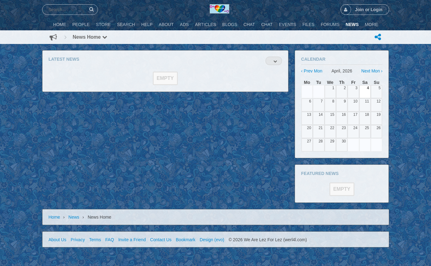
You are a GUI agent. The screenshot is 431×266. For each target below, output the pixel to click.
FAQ (109, 239)
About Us (58, 239)
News (73, 217)
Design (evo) (212, 239)
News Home (90, 37)
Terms (95, 239)
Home (54, 217)
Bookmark (185, 239)
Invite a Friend (132, 239)
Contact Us (160, 239)
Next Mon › (371, 70)
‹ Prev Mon (311, 70)
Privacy (78, 239)
